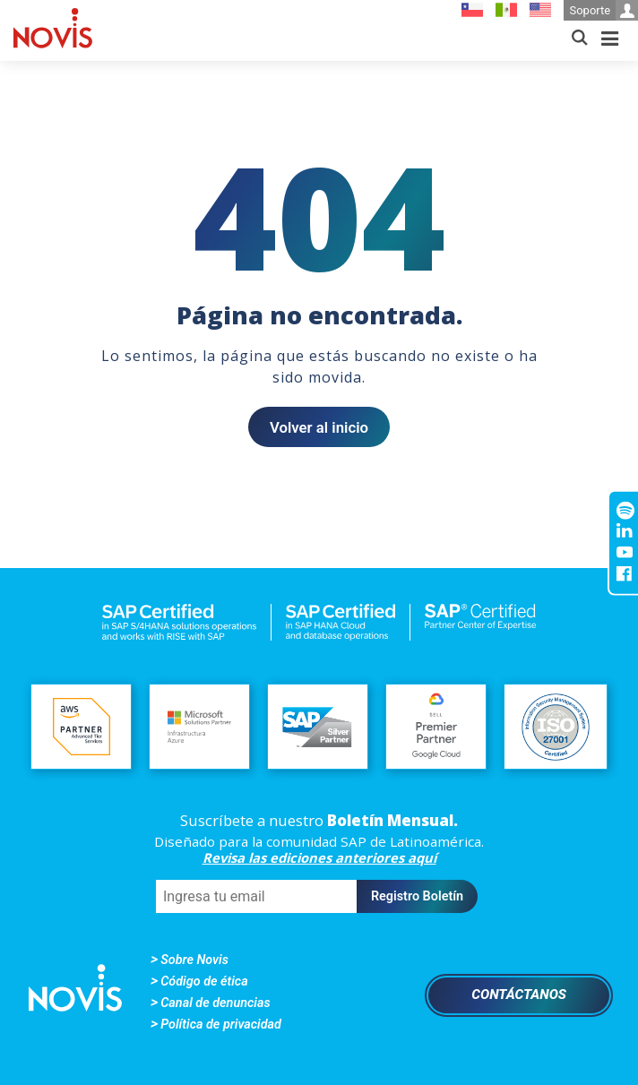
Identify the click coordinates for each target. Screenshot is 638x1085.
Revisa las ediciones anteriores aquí (319, 857)
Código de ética (203, 981)
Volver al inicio (319, 427)
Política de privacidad (220, 1024)
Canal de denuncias (215, 1003)
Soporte (603, 10)
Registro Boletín (417, 896)
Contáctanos (518, 994)
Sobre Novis (194, 960)
